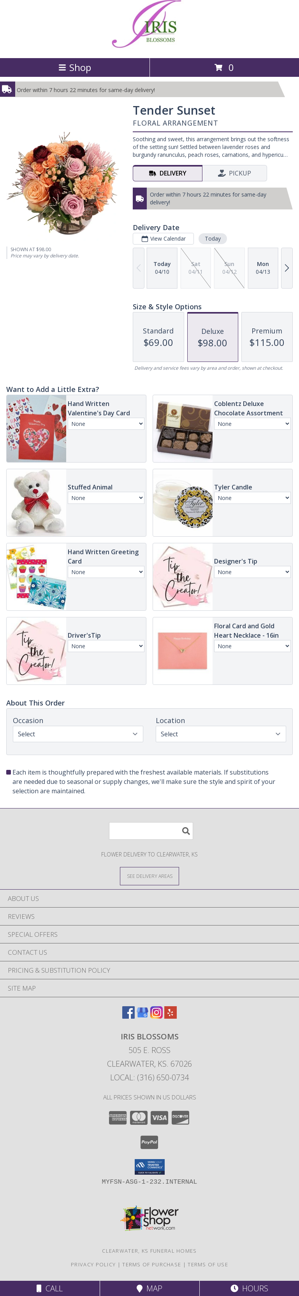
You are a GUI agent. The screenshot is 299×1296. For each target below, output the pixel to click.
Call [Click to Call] (50, 1288)
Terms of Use (208, 1264)
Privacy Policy (93, 1264)
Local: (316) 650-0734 (149, 1077)
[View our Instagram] (156, 1016)
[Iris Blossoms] (149, 46)
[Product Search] (151, 831)
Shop (74, 67)
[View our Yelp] (170, 1016)
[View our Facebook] (128, 1016)
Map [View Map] (149, 1288)
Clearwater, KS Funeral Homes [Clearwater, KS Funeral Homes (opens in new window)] (149, 1250)
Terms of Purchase (151, 1264)
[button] (150, 1167)
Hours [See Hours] (249, 1288)
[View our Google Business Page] (142, 1016)
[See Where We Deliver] (149, 875)
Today (213, 238)
